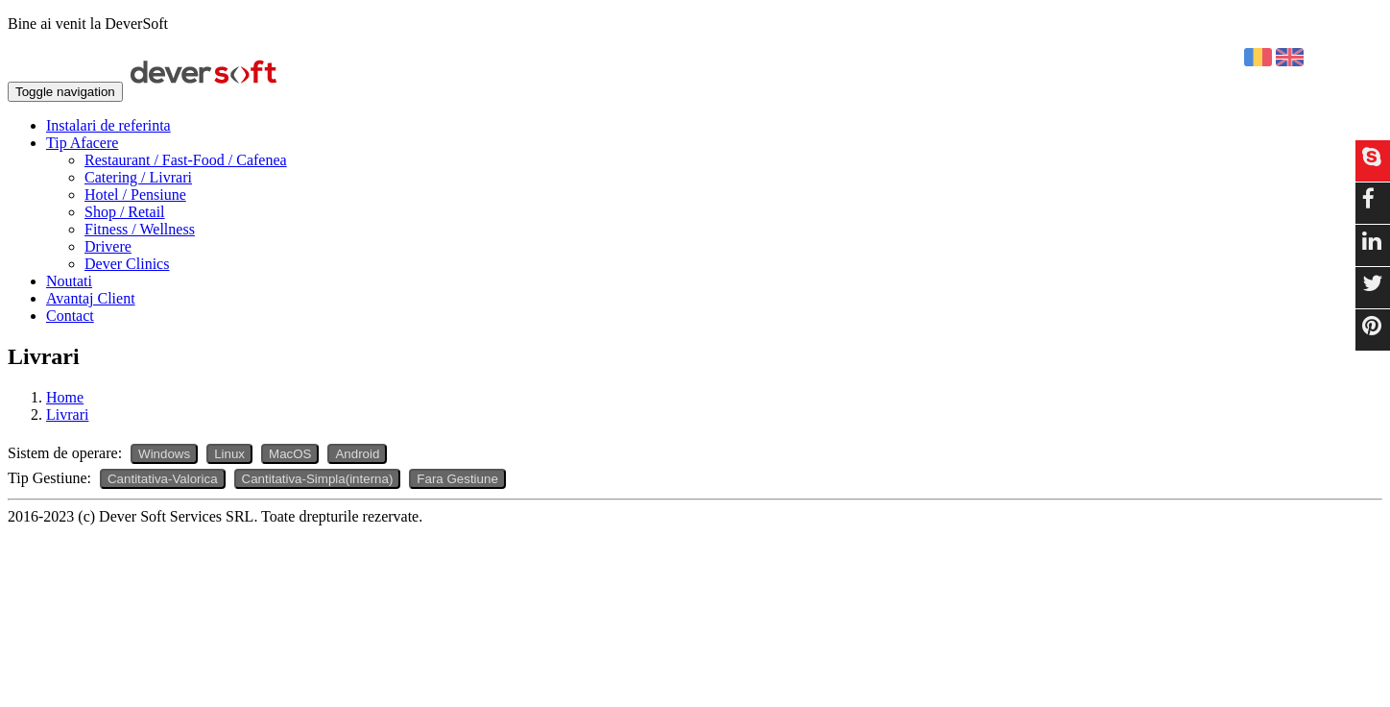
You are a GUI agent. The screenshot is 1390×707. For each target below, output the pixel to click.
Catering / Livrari (138, 177)
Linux (229, 454)
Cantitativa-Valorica (163, 479)
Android (357, 454)
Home (65, 397)
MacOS (290, 454)
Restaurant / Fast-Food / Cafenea (185, 160)
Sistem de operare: (65, 453)
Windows (164, 454)
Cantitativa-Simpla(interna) (318, 479)
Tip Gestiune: (49, 478)
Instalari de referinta (108, 125)
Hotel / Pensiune (135, 194)
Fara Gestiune (457, 479)
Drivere (108, 246)
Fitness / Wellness (139, 229)
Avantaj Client (90, 298)
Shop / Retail (124, 212)
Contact (70, 315)
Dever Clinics (126, 264)
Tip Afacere (82, 142)
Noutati (69, 281)
